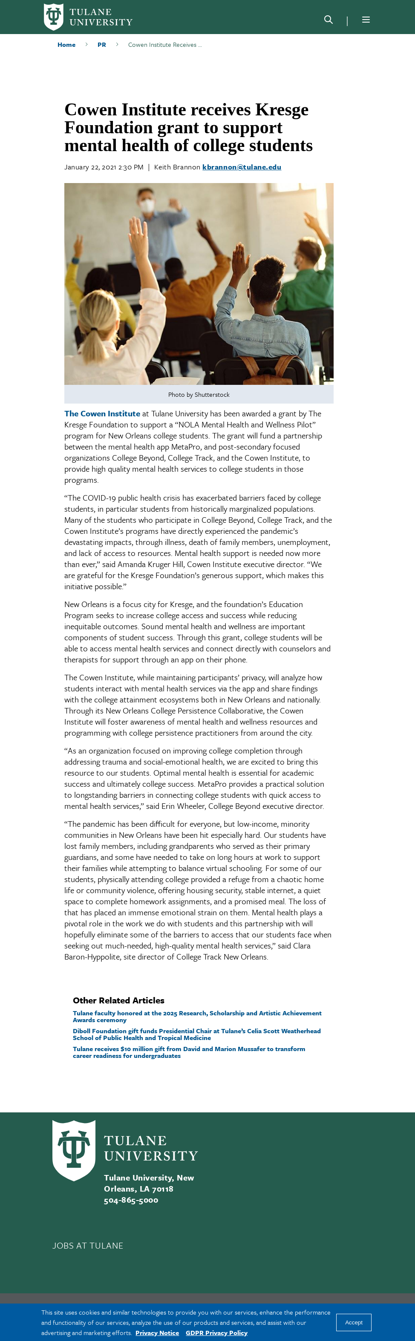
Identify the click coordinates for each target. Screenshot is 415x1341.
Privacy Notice (157, 1332)
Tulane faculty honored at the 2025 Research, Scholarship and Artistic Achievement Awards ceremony (197, 1016)
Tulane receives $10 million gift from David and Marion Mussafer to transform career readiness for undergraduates (189, 1052)
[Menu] (366, 19)
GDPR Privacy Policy (217, 1332)
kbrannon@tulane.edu (241, 166)
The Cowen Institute (102, 413)
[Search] (328, 21)
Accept (354, 1322)
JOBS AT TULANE (87, 1245)
